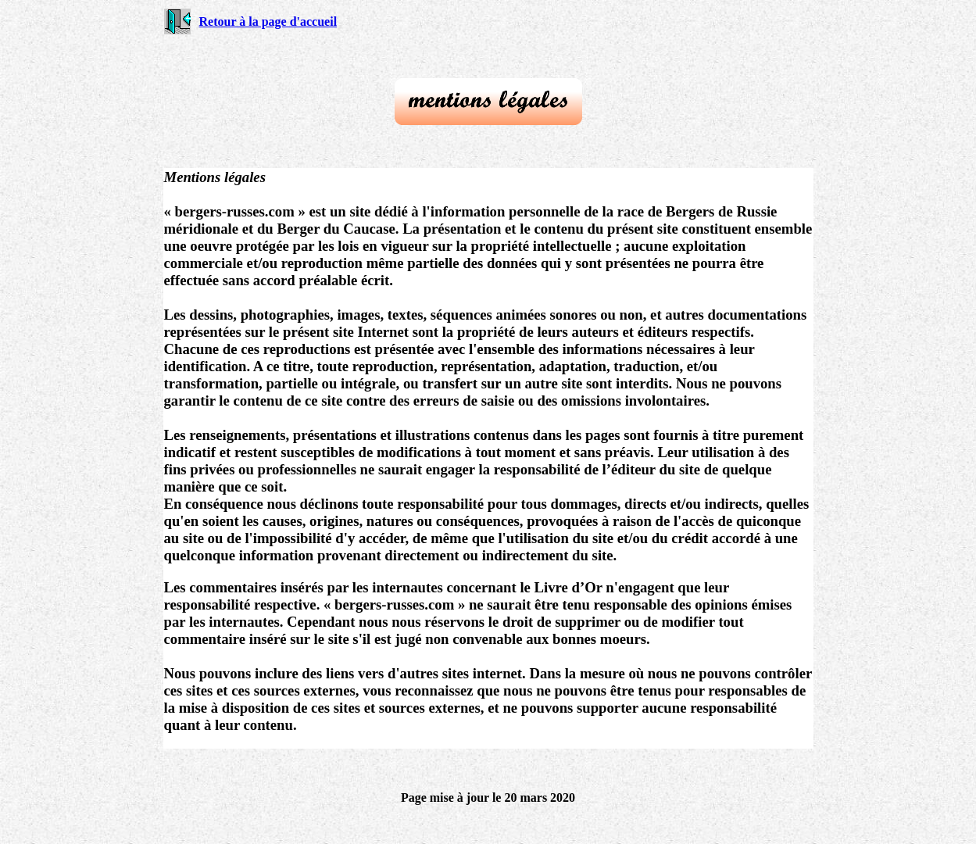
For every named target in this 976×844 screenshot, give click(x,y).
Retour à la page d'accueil (268, 21)
